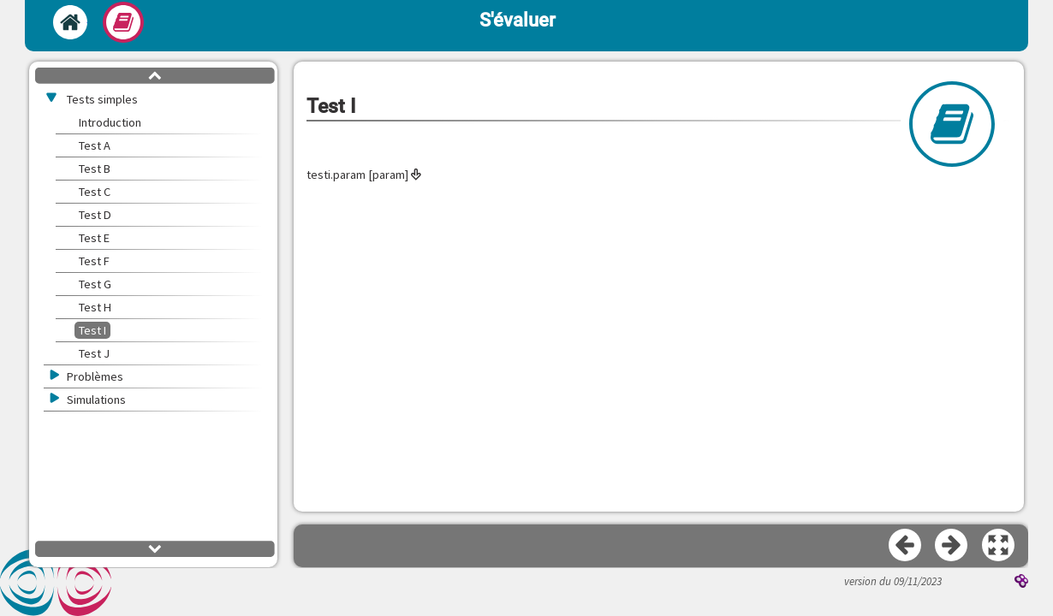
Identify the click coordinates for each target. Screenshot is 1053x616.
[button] (999, 546)
